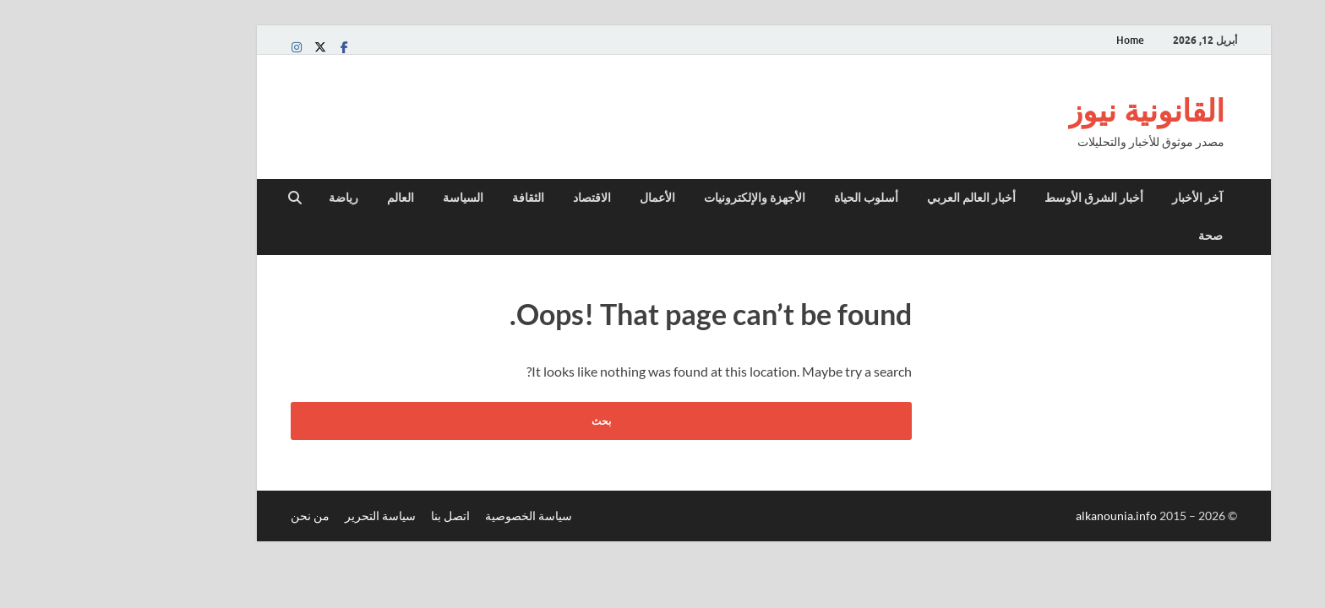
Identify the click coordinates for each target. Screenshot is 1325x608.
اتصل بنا (349, 515)
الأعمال (556, 197)
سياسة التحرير (278, 515)
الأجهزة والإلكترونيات (653, 197)
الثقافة (427, 197)
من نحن (208, 515)
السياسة (361, 197)
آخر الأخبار (1096, 197)
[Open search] (193, 198)
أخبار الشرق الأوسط (992, 197)
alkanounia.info (1016, 515)
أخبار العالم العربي (870, 197)
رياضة (242, 197)
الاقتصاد (491, 197)
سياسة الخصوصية (427, 515)
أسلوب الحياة (765, 197)
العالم (299, 197)
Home (1029, 40)
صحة (1109, 235)
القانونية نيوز (1045, 110)
